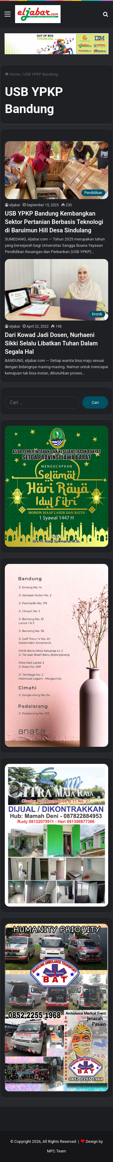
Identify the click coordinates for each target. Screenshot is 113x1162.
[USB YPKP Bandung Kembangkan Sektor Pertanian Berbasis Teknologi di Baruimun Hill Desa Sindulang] (56, 170)
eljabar (14, 205)
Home (12, 74)
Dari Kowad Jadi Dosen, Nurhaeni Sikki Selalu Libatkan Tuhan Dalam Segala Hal (51, 343)
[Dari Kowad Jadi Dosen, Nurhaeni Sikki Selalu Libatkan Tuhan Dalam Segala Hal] (56, 289)
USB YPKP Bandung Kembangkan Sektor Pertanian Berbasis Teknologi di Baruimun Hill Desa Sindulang (54, 222)
